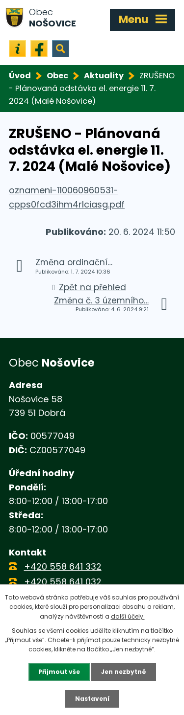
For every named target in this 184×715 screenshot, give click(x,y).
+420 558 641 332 (63, 566)
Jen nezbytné (123, 672)
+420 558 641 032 (63, 582)
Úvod (20, 75)
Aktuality (104, 75)
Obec (57, 75)
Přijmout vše (59, 672)
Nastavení (92, 698)
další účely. (128, 616)
